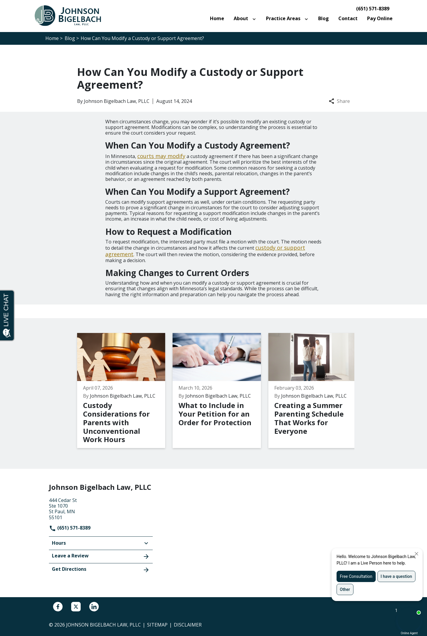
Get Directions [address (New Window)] (101, 569)
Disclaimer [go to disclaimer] (188, 624)
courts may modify (161, 156)
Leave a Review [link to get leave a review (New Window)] (101, 556)
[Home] (217, 18)
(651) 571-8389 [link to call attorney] (372, 9)
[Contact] (348, 18)
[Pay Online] (380, 18)
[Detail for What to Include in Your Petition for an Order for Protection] (217, 390)
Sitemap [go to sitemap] (157, 624)
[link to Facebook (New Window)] (58, 606)
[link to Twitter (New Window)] (76, 606)
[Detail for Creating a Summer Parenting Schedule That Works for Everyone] (310, 390)
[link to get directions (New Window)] (101, 508)
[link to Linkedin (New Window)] (94, 606)
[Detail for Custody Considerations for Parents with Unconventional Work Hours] (124, 390)
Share (339, 101)
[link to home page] (71, 15)
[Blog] (323, 18)
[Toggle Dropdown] (255, 19)
